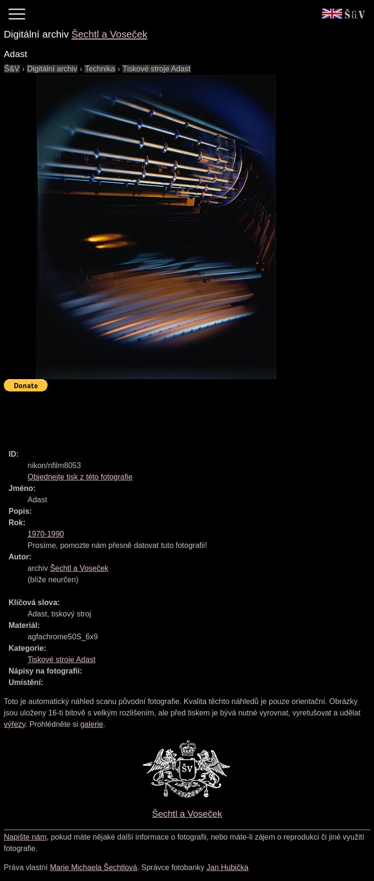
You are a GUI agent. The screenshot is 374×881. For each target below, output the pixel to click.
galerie (91, 724)
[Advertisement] (177, 416)
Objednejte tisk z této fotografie (80, 477)
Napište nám (25, 837)
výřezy (14, 724)
